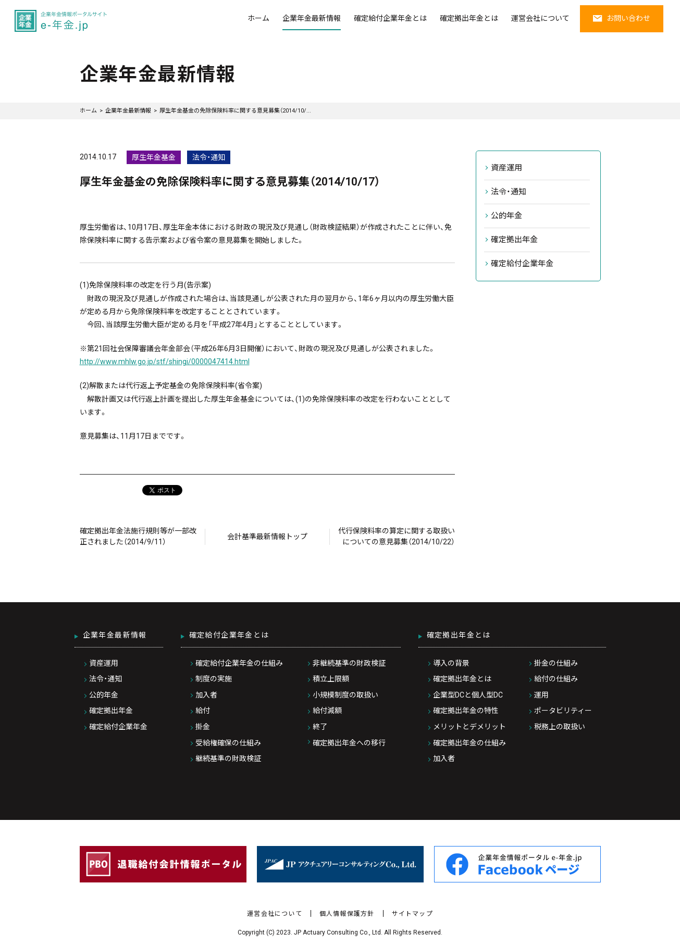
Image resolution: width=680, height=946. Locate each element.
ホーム (258, 18)
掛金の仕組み (556, 663)
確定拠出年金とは (469, 18)
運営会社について (540, 18)
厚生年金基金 (154, 157)
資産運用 (506, 167)
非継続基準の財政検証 (349, 663)
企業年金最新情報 (311, 18)
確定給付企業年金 (522, 263)
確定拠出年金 (514, 239)
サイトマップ (412, 913)
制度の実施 (213, 679)
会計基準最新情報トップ (267, 536)
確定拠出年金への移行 (349, 743)
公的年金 (506, 215)
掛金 (202, 727)
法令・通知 (208, 157)
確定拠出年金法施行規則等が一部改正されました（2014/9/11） (138, 536)
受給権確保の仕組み (228, 743)
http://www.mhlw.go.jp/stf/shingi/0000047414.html (165, 361)
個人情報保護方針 (347, 913)
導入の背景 (451, 663)
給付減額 (327, 710)
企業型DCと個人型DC (468, 695)
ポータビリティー (563, 710)
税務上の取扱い (559, 727)
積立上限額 (331, 679)
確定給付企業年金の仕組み (239, 663)
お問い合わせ (621, 18)
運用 (541, 695)
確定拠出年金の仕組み (469, 743)
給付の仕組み (556, 679)
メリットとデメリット (469, 727)
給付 (202, 710)
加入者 (206, 695)
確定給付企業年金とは (390, 18)
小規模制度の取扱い (345, 695)
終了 (320, 727)
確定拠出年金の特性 (466, 710)
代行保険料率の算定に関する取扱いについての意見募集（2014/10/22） (396, 536)
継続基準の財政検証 (228, 758)
